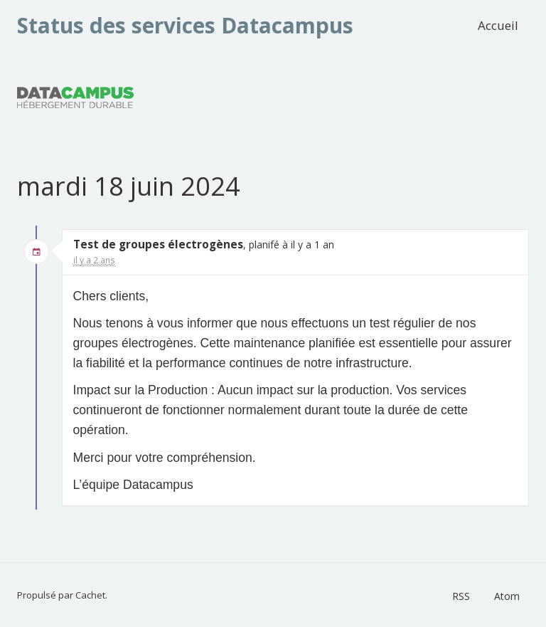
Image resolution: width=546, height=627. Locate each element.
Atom (507, 596)
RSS (461, 596)
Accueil (498, 25)
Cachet (90, 595)
